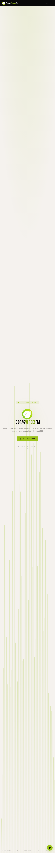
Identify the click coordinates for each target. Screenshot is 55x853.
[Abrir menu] (51, 3)
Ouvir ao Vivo (27, 439)
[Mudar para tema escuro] (47, 3)
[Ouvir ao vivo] (50, 848)
